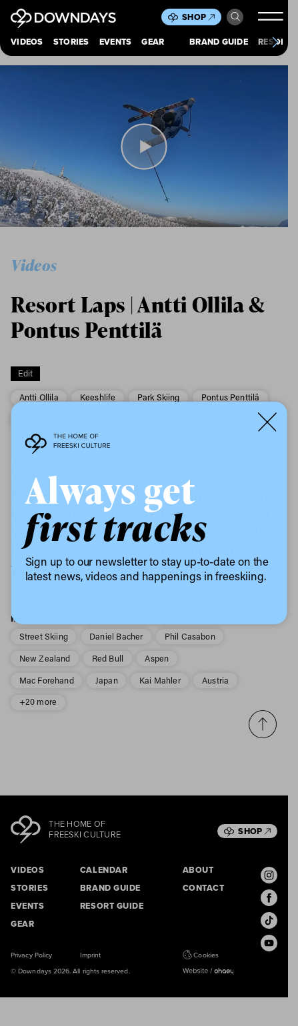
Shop (198, 17)
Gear (152, 42)
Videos (27, 42)
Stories (71, 42)
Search (235, 16)
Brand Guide (218, 42)
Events (115, 42)
